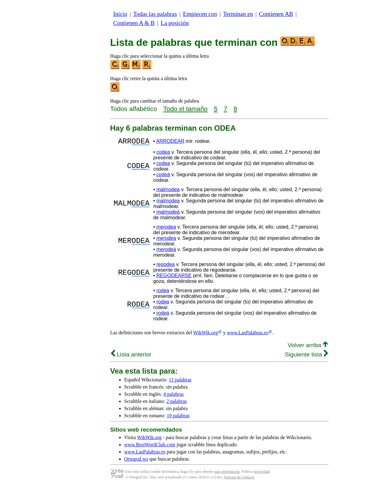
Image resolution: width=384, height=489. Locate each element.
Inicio (120, 14)
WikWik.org (205, 334)
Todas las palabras (155, 14)
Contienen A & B (134, 23)
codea (163, 154)
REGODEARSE (174, 277)
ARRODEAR (170, 142)
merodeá (166, 251)
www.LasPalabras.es (247, 334)
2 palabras (177, 403)
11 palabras (180, 381)
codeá (163, 176)
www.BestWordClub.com (149, 446)
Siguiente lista (306, 356)
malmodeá (168, 213)
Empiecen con (200, 14)
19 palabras (178, 417)
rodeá (162, 314)
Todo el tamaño (185, 108)
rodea (162, 292)
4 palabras (173, 396)
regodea (165, 266)
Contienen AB (276, 14)
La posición (175, 23)
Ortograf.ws (136, 460)
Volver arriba (308, 347)
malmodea (168, 191)
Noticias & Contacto (239, 479)
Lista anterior (131, 356)
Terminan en (238, 14)
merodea (166, 228)
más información (227, 473)
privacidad (262, 473)
